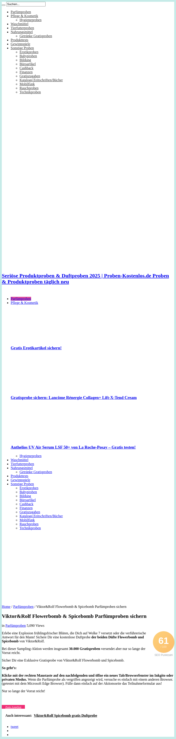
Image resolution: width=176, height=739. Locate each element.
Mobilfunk (27, 84)
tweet (14, 727)
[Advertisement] (88, 566)
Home (6, 607)
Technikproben (30, 92)
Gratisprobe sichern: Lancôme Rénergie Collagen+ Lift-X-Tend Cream (74, 397)
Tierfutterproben (22, 28)
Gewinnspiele (20, 44)
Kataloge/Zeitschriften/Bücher (41, 80)
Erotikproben (29, 52)
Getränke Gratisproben (36, 36)
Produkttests (19, 40)
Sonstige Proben (22, 48)
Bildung (25, 60)
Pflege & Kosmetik (24, 16)
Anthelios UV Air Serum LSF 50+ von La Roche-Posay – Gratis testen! (73, 447)
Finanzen (26, 72)
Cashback (26, 68)
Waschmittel (19, 24)
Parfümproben (21, 12)
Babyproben (28, 56)
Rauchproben (29, 88)
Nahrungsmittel (22, 32)
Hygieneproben (31, 20)
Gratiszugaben (30, 76)
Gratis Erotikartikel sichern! (36, 348)
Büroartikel (28, 64)
